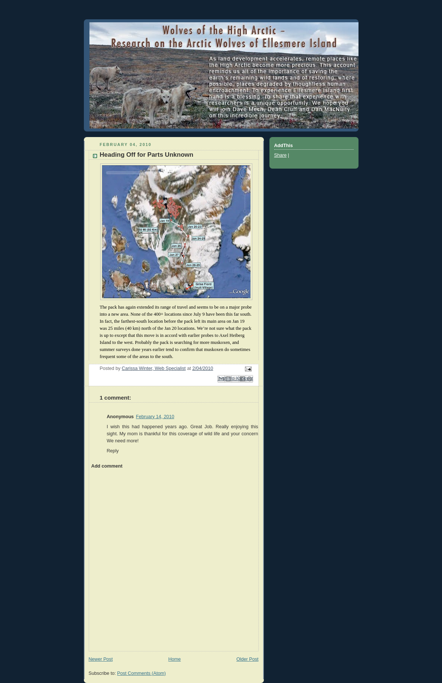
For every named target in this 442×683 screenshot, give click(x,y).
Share (280, 155)
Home (174, 659)
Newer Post (101, 659)
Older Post (247, 659)
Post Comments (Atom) (141, 673)
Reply (113, 450)
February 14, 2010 (155, 416)
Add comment (106, 466)
